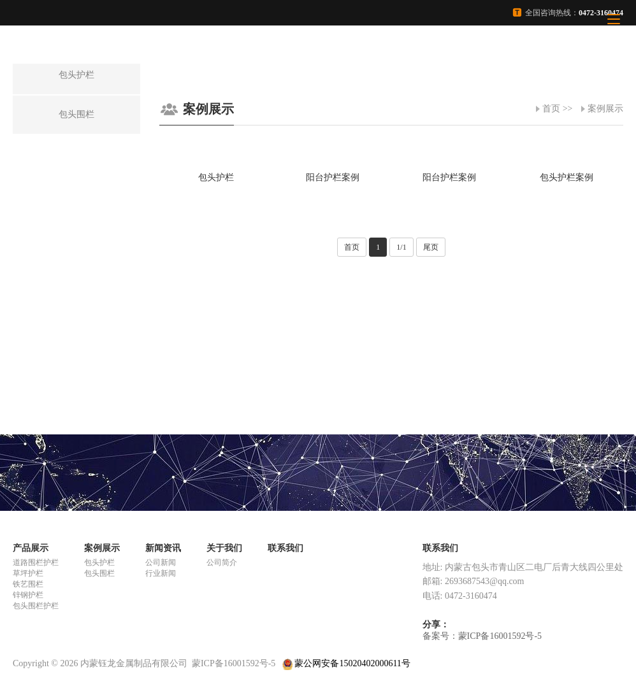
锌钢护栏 (28, 594)
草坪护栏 (28, 573)
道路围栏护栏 (36, 562)
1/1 (401, 247)
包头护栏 (99, 562)
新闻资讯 (163, 548)
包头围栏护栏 (36, 605)
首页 (551, 108)
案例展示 (605, 108)
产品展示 (30, 548)
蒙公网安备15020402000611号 (346, 663)
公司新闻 (160, 562)
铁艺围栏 (28, 584)
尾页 (430, 247)
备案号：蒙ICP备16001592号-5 (482, 636)
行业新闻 (160, 573)
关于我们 (224, 548)
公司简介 (221, 562)
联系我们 (285, 548)
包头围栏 (99, 573)
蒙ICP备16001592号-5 (233, 663)
